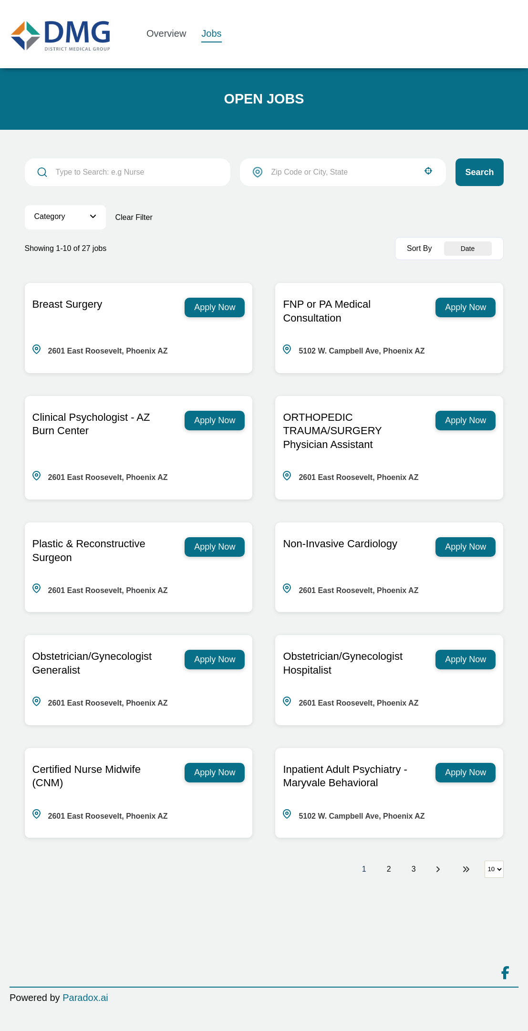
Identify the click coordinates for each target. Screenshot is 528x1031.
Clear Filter (134, 217)
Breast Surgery (67, 304)
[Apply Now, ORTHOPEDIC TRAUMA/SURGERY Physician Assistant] (465, 420)
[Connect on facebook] (505, 973)
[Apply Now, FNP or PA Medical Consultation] (465, 307)
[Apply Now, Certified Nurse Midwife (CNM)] (215, 772)
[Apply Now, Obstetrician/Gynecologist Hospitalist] (465, 659)
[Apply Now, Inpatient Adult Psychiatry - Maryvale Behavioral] (465, 772)
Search (479, 172)
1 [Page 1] (364, 869)
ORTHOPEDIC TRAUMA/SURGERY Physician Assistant (332, 431)
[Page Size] (494, 869)
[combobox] (343, 172)
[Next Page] (439, 869)
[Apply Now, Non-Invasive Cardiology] (465, 547)
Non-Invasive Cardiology (340, 544)
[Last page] (466, 869)
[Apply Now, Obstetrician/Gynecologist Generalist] (215, 659)
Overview (166, 33)
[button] (428, 171)
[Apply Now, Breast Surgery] (215, 307)
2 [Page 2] (389, 869)
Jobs (211, 33)
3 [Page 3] (414, 869)
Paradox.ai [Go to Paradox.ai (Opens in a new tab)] (85, 997)
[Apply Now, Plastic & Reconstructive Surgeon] (215, 547)
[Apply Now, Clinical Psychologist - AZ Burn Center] (215, 420)
